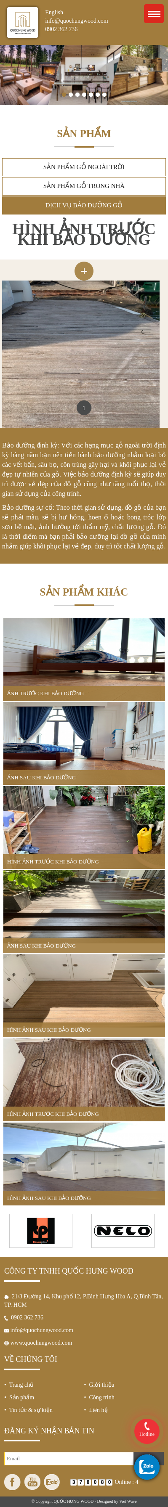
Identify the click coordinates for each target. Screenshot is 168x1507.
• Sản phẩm (19, 1397)
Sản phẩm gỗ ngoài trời (84, 167)
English (54, 12)
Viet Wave (127, 1501)
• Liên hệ (96, 1410)
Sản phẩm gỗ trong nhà (84, 186)
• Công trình (99, 1397)
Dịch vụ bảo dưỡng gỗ (84, 205)
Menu (154, 13)
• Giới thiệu (99, 1385)
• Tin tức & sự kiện (28, 1410)
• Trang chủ (19, 1385)
